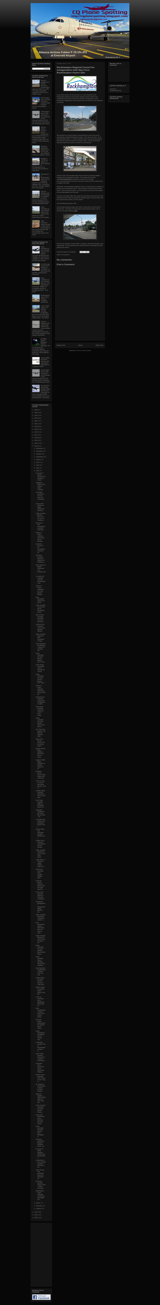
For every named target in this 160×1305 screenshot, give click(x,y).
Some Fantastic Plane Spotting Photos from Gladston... (40, 961)
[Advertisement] (80, 326)
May (37, 468)
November (39, 451)
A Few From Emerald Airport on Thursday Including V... (41, 895)
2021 (36, 423)
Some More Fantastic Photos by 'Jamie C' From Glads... (40, 711)
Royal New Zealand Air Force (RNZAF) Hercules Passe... (40, 1119)
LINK (75, 211)
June (38, 465)
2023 (36, 418)
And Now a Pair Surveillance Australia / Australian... (40, 526)
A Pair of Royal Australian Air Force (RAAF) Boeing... (40, 1108)
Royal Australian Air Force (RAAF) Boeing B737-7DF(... (41, 658)
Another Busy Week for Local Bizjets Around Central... (40, 844)
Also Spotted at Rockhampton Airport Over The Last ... (41, 971)
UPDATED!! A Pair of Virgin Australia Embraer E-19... (41, 1164)
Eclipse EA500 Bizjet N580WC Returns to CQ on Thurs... (40, 753)
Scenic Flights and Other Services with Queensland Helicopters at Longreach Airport (41, 362)
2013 (36, 446)
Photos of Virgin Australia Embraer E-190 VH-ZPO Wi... (41, 690)
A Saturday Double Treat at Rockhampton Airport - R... (41, 1047)
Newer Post (61, 345)
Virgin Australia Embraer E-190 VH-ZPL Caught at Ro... (40, 939)
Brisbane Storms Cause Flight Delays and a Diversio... (40, 775)
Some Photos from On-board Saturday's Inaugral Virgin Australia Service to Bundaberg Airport (41, 103)
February (39, 1206)
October (39, 454)
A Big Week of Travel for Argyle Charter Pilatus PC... (40, 863)
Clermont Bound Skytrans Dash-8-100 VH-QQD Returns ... (40, 885)
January (39, 1208)
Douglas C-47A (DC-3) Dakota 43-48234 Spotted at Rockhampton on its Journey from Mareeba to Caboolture (41, 164)
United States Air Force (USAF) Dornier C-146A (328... (40, 981)
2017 (36, 435)
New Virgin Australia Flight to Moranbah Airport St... (40, 803)
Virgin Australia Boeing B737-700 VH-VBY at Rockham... (40, 517)
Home (80, 345)
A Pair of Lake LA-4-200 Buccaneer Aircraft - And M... (41, 784)
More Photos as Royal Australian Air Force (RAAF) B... (40, 618)
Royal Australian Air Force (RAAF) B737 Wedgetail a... (40, 1131)
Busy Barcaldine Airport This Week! (40, 599)
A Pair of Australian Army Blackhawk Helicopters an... (40, 1001)
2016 (36, 437)
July (37, 462)
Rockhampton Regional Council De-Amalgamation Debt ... (40, 700)
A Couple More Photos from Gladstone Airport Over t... (40, 823)
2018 (36, 432)
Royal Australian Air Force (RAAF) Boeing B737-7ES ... (40, 679)
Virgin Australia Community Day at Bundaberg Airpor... (40, 608)
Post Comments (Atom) (84, 350)
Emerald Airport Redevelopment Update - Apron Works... (40, 1024)
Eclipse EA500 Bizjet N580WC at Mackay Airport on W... (40, 764)
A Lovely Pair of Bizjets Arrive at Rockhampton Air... (40, 579)
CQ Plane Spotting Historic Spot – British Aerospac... (40, 1184)
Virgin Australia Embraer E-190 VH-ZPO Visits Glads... (41, 853)
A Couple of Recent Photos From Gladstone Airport (41, 476)
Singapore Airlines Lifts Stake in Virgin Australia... (40, 486)
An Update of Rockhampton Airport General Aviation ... (40, 1087)
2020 (36, 426)
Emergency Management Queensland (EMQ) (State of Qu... (40, 907)
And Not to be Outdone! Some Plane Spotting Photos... (40, 628)
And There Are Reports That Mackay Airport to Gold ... (41, 733)
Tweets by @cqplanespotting (115, 89)
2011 (36, 1215)
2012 (36, 1212)
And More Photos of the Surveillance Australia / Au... (40, 548)
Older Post (99, 345)
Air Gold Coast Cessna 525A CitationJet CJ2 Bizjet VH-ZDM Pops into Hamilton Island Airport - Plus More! (41, 269)
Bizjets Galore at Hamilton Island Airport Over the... (40, 990)
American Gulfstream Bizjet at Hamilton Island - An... (40, 1142)
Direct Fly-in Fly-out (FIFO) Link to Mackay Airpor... (40, 742)
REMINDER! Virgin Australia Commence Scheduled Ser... (40, 1195)
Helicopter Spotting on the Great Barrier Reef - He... (40, 813)
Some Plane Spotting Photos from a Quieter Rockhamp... (40, 1057)
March (38, 1203)
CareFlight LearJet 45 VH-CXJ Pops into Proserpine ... (40, 497)
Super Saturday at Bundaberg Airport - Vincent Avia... (40, 1035)
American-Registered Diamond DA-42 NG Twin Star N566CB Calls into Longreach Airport (41, 150)
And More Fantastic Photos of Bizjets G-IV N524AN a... (40, 558)
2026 (36, 410)
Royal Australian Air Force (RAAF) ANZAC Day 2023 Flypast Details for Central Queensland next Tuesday (40, 212)
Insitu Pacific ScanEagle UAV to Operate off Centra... (40, 668)
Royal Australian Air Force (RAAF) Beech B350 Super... (40, 950)
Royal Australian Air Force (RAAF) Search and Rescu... (40, 722)
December (39, 448)
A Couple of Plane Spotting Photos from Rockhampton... (40, 1153)
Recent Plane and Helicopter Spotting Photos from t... (40, 833)
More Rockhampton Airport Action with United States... (40, 1012)
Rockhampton (65, 254)
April (37, 470)
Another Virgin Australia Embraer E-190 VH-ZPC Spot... (40, 794)
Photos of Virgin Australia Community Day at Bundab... (40, 537)
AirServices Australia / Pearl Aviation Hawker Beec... (40, 874)
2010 (36, 1217)
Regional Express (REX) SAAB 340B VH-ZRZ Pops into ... (40, 1098)
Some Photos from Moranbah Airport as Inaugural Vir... (40, 1174)
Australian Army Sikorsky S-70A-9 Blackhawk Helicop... (40, 1068)
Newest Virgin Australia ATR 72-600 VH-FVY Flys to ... (41, 1078)
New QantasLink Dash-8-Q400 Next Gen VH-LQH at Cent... (40, 928)
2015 (36, 440)
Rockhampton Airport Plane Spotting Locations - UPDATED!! (45, 299)
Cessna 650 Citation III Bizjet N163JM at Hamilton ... (40, 507)
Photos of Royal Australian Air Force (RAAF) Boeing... (40, 590)
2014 (36, 443)
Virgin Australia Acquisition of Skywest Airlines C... (40, 917)
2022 (36, 421)
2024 (36, 415)
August (38, 459)
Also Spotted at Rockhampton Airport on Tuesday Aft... (41, 647)
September (39, 457)
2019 (36, 429)
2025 (36, 412)
